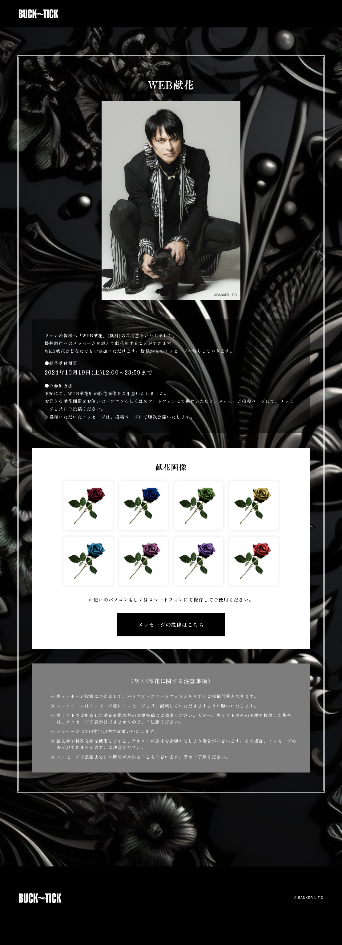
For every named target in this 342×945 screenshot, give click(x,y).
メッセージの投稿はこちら (171, 624)
